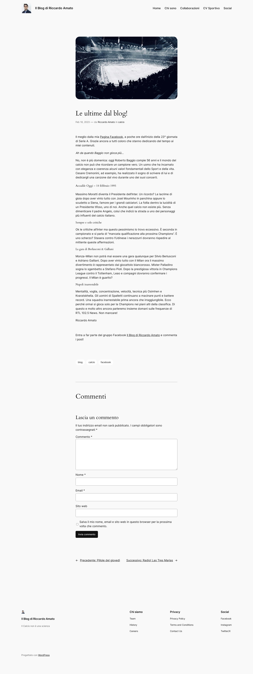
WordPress (44, 655)
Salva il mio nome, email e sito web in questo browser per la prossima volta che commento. (126, 524)
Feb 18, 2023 (83, 122)
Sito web (81, 506)
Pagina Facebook (111, 136)
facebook (106, 362)
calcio (121, 122)
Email (80, 490)
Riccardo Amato (106, 122)
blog (80, 362)
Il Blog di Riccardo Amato (54, 8)
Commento (84, 436)
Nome (81, 474)
